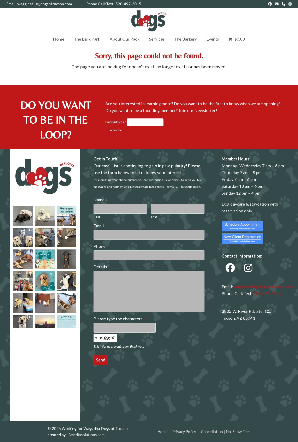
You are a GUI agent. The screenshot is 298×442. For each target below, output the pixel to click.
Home (162, 431)
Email (100, 225)
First (97, 217)
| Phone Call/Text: (93, 4)
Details (100, 266)
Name (99, 199)
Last (154, 217)
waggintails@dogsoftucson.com (44, 4)
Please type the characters (119, 318)
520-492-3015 (128, 4)
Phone (100, 246)
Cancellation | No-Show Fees (225, 431)
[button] (237, 39)
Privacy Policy (184, 431)
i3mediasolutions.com (86, 434)
